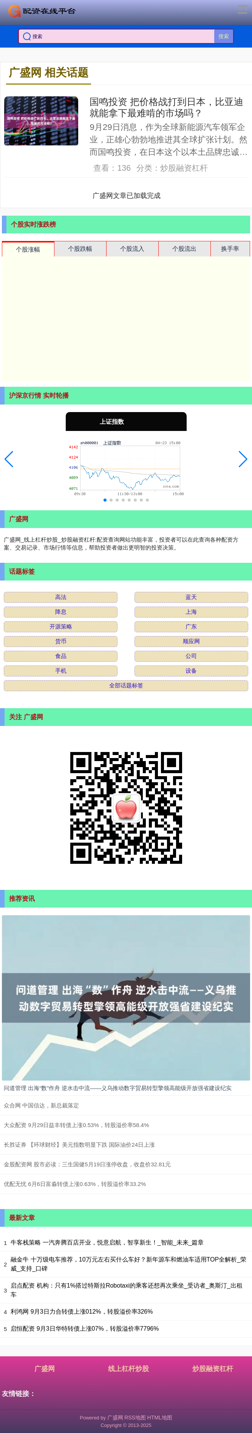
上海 (191, 611)
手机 (60, 670)
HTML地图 (159, 1417)
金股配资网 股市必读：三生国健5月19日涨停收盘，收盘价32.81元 (87, 1164)
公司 (191, 656)
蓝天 (191, 597)
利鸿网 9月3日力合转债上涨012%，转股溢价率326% (82, 1311)
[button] (9, 459)
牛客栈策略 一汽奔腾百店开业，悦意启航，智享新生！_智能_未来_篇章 (107, 1242)
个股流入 (132, 249)
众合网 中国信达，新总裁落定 (41, 1105)
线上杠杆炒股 (128, 1369)
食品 (60, 656)
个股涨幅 (28, 249)
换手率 (230, 249)
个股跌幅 (80, 249)
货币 (60, 641)
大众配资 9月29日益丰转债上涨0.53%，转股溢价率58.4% (76, 1125)
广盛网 (44, 1369)
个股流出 (184, 249)
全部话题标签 (126, 685)
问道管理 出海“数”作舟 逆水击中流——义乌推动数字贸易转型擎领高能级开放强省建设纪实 (118, 1088)
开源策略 (60, 626)
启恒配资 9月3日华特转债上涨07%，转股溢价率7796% (85, 1328)
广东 (191, 626)
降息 (60, 611)
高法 (60, 597)
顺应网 (191, 641)
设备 (191, 670)
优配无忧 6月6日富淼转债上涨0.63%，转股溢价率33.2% (75, 1184)
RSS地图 (135, 1417)
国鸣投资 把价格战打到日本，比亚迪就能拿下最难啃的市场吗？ (166, 107)
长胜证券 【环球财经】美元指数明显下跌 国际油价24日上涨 (79, 1144)
